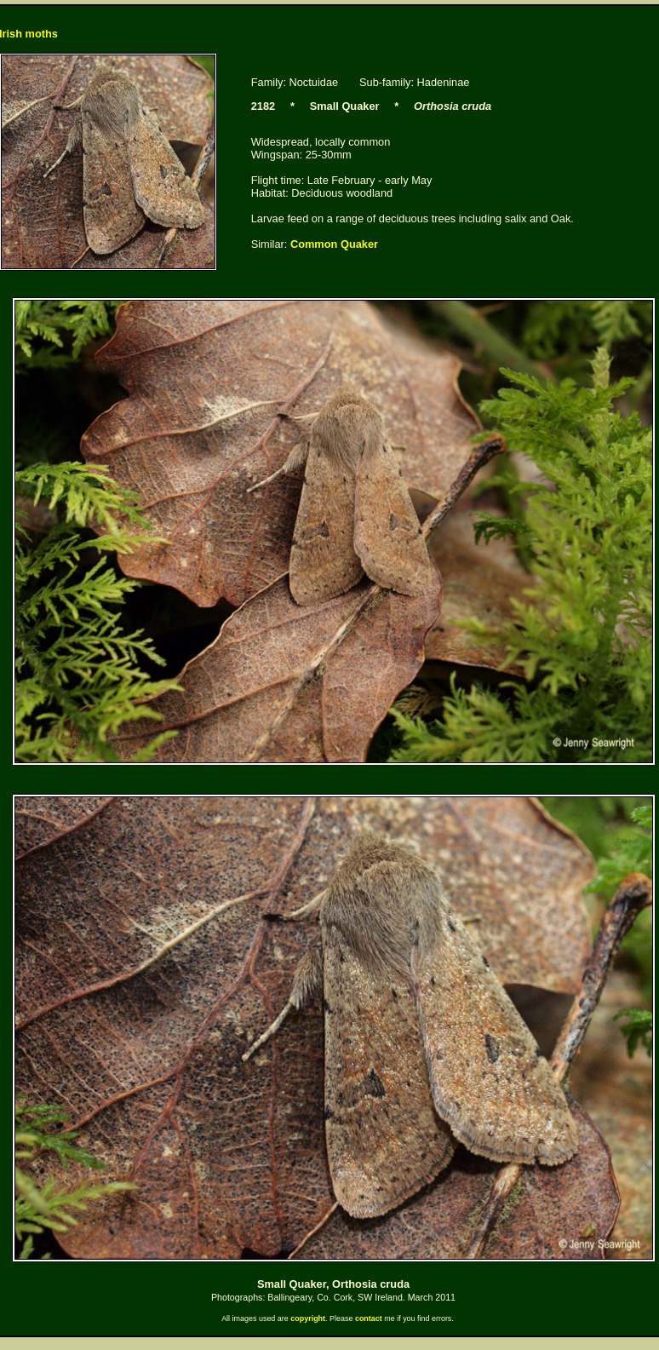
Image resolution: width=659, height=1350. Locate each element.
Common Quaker (334, 244)
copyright (307, 1318)
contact (368, 1318)
